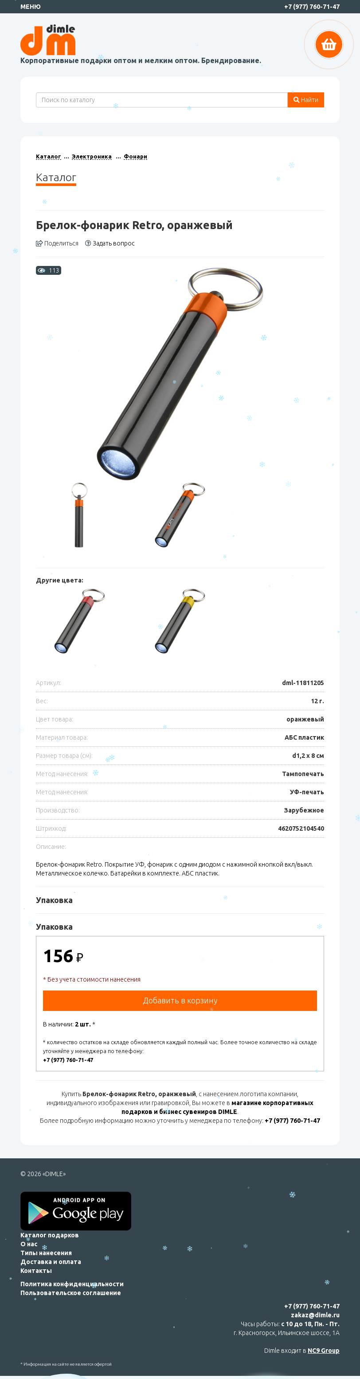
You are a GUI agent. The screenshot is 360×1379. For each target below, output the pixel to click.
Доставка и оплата (50, 1261)
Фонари (135, 156)
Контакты (36, 1270)
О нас (28, 1244)
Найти (305, 99)
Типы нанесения (46, 1252)
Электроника (92, 156)
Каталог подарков (49, 1235)
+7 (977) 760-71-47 (312, 6)
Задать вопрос (110, 243)
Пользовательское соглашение (70, 1292)
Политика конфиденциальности (72, 1284)
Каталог (48, 156)
